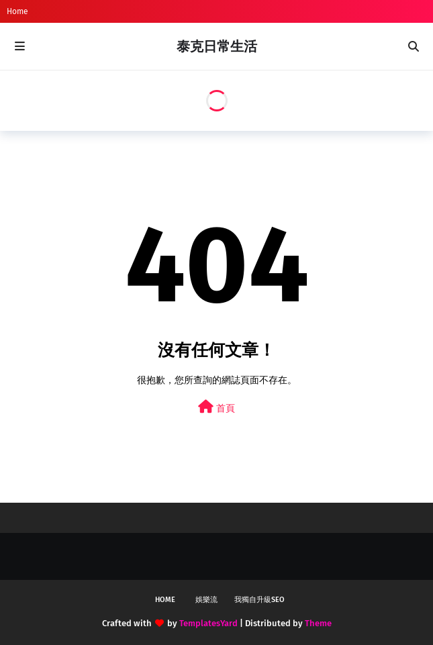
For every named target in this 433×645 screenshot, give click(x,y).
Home (17, 11)
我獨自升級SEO (259, 599)
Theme (318, 623)
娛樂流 (206, 599)
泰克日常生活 (217, 46)
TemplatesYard (208, 623)
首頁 (216, 407)
